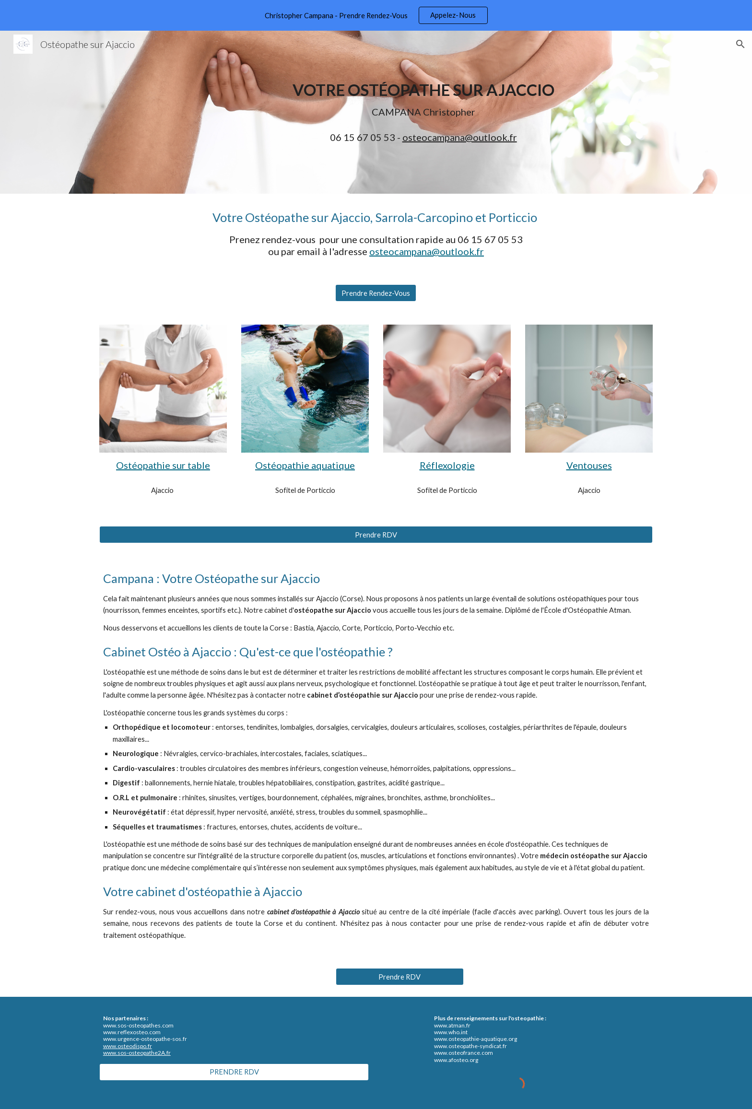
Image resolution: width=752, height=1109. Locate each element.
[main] (423, 99)
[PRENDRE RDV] (234, 1072)
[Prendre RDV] (376, 535)
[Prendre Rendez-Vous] (376, 293)
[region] (376, 15)
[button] (740, 44)
